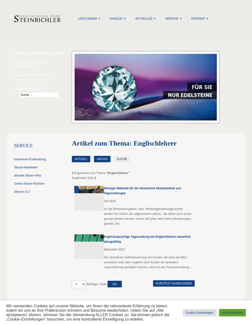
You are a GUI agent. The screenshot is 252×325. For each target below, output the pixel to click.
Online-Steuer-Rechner (29, 183)
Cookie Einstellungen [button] (200, 312)
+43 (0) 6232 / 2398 (38, 75)
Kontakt (198, 18)
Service (171, 18)
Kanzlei (116, 18)
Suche (122, 159)
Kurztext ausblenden (174, 283)
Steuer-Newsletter (26, 167)
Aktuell (81, 159)
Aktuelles (143, 18)
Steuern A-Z (22, 191)
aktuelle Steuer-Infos (27, 175)
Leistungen (87, 18)
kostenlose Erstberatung (30, 159)
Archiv (102, 159)
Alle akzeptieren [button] (232, 312)
